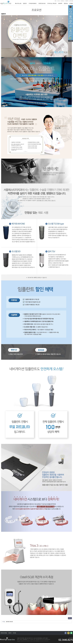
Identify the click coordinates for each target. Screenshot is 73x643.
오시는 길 (70, 31)
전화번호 (70, 36)
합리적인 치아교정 (9, 621)
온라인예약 (70, 17)
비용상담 (70, 22)
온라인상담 (70, 12)
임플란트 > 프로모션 (5, 2)
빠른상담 (70, 7)
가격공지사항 (70, 27)
